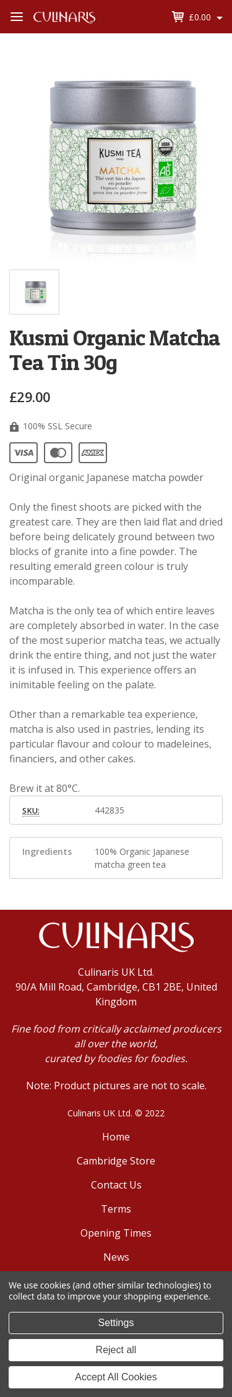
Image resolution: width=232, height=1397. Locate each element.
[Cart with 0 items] (206, 17)
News (116, 1257)
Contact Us (116, 1185)
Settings (116, 1322)
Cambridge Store (116, 1161)
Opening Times (116, 1233)
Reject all (116, 1350)
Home (116, 1137)
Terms (116, 1209)
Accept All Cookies (116, 1377)
